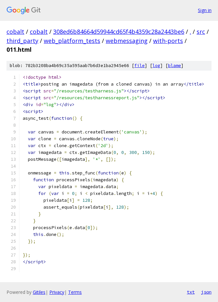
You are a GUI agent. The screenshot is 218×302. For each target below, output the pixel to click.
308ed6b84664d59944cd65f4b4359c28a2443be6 (118, 31)
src (201, 31)
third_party (22, 41)
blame (174, 65)
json (206, 292)
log (156, 65)
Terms (75, 292)
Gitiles (39, 292)
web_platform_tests (72, 41)
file (139, 65)
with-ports (168, 41)
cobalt (15, 31)
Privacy (56, 292)
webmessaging (127, 41)
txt (191, 292)
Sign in (205, 10)
